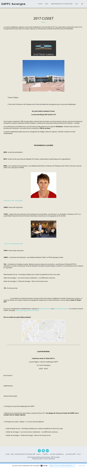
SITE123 (41, 458)
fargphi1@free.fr (45, 309)
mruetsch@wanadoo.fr (61, 309)
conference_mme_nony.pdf (12, 200)
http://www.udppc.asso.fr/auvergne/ (27, 310)
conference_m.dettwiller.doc (12, 244)
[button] (82, 3)
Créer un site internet (49, 458)
